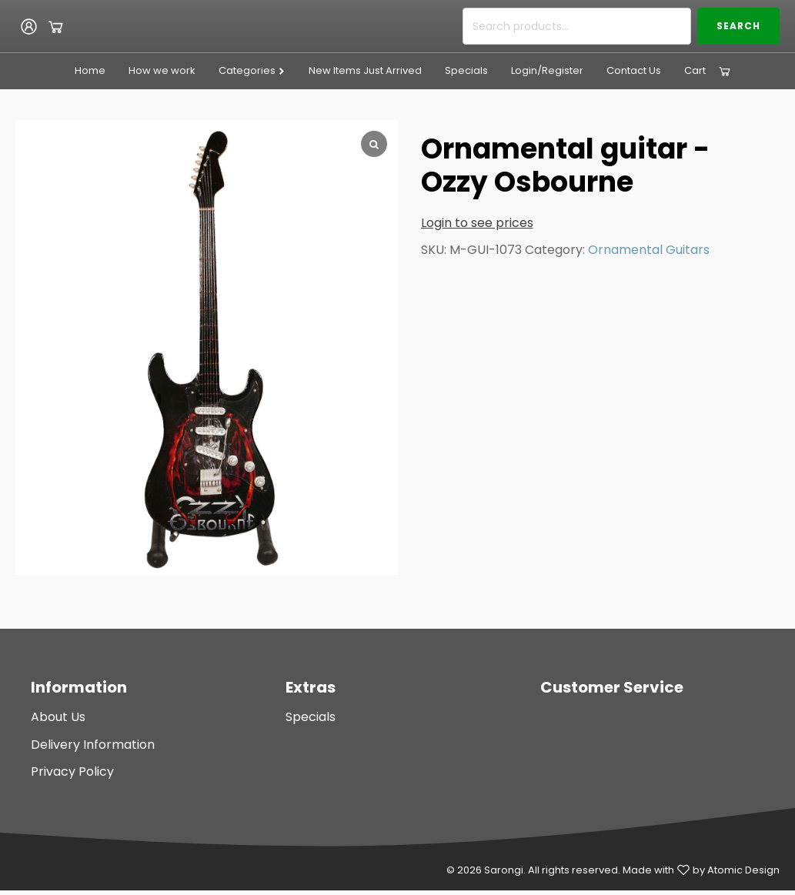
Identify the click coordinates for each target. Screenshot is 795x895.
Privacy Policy (72, 771)
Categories (252, 70)
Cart (695, 70)
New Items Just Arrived (365, 70)
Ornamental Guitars (649, 250)
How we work (162, 70)
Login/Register (547, 70)
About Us (58, 717)
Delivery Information (93, 744)
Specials (466, 70)
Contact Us (633, 70)
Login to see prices (477, 223)
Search (738, 25)
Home (90, 70)
